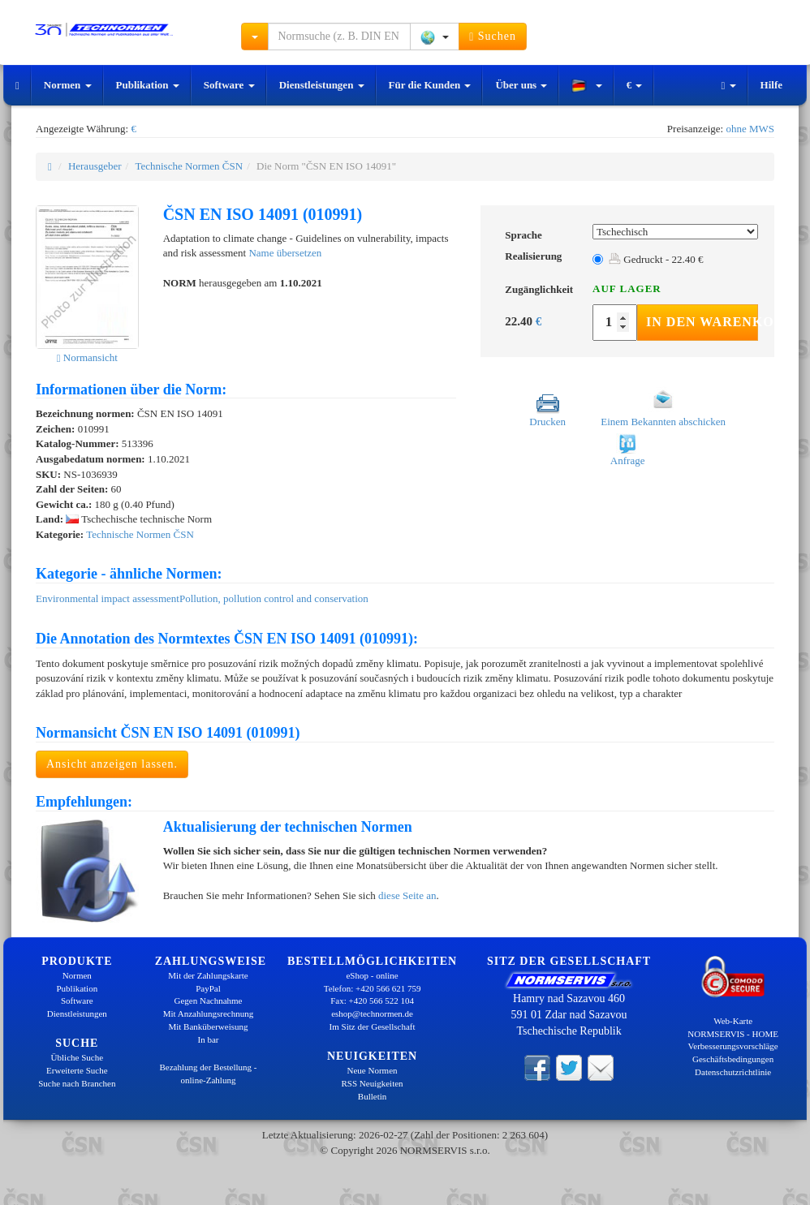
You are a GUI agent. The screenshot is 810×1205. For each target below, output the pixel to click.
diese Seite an (407, 895)
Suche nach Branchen (76, 1083)
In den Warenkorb (702, 322)
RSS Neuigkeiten (372, 1083)
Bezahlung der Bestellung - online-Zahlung (207, 1073)
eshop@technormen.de (372, 1013)
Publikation (147, 85)
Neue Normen (372, 1070)
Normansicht (87, 357)
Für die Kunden (430, 85)
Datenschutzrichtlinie (733, 1072)
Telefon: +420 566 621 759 (372, 988)
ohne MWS (750, 129)
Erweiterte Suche (76, 1070)
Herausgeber (95, 166)
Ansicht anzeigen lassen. (112, 764)
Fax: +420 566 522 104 (372, 1000)
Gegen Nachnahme (208, 1000)
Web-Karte (732, 1021)
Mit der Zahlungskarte (208, 975)
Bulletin (372, 1096)
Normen (68, 85)
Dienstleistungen (321, 85)
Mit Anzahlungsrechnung (208, 1013)
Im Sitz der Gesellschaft (373, 1026)
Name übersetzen (284, 253)
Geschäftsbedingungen (732, 1059)
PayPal (208, 988)
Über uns (521, 85)
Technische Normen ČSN (189, 166)
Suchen (492, 36)
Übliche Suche (77, 1057)
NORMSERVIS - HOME (732, 1034)
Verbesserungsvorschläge (733, 1046)
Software (229, 85)
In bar (208, 1039)
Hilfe (771, 85)
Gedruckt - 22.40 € (656, 259)
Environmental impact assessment (107, 598)
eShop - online (372, 975)
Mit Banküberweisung (208, 1026)
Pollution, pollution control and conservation (273, 598)
